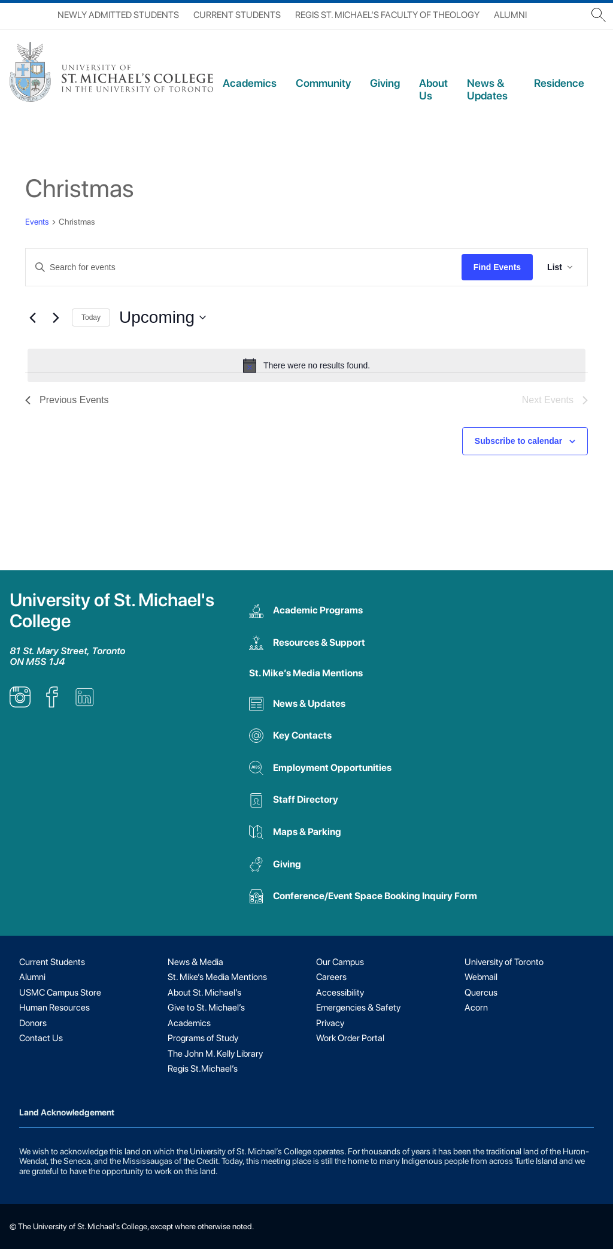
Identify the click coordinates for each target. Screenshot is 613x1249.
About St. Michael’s (204, 992)
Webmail (481, 977)
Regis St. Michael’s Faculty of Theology (387, 15)
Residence (559, 83)
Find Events (497, 267)
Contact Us (41, 1038)
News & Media (195, 962)
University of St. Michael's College (112, 610)
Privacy (330, 1023)
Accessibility (340, 992)
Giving (385, 83)
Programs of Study (203, 1038)
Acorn (476, 1007)
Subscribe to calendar (518, 441)
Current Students (237, 15)
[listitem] (20, 704)
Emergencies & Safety (358, 1007)
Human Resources (54, 1007)
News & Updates (487, 89)
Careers (331, 977)
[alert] (306, 365)
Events (37, 221)
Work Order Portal (350, 1038)
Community (323, 83)
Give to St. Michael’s (206, 1007)
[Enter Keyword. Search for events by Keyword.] (244, 267)
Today (91, 317)
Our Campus (340, 962)
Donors (33, 1023)
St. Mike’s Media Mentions (306, 673)
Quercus (481, 992)
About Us (433, 89)
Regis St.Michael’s (203, 1068)
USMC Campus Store (60, 992)
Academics (250, 83)
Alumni (510, 15)
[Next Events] (55, 317)
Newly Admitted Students (118, 15)
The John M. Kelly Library (215, 1053)
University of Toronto (504, 962)
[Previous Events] (32, 317)
